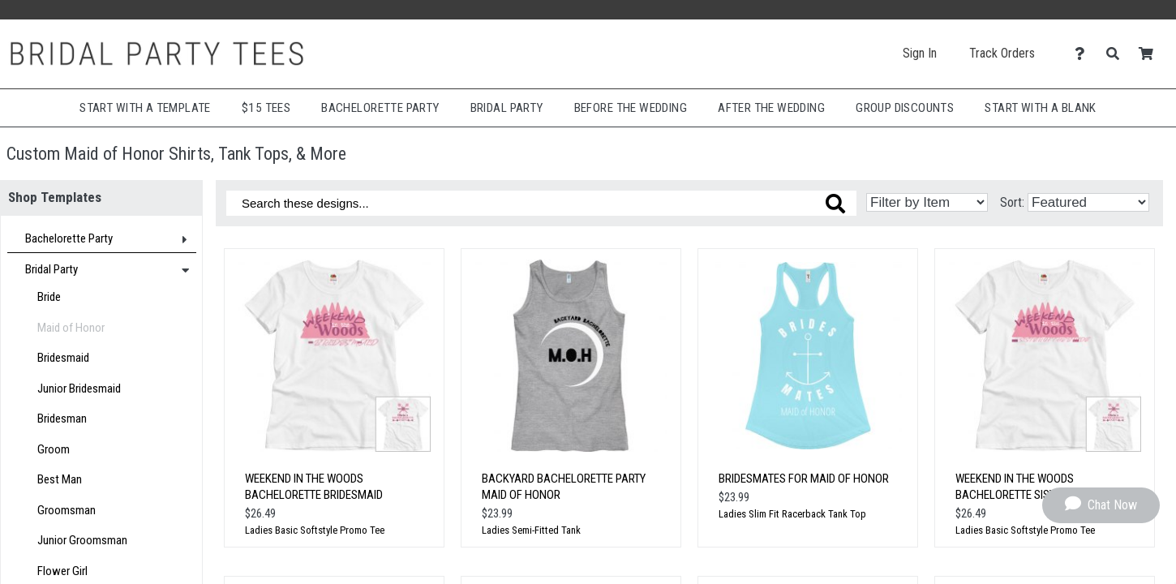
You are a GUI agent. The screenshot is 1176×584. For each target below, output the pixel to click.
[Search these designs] (541, 203)
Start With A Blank (1040, 108)
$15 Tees (266, 108)
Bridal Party (506, 108)
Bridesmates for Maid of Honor (804, 478)
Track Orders (1002, 53)
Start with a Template (145, 108)
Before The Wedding (630, 108)
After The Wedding (771, 108)
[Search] (1117, 54)
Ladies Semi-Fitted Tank (531, 530)
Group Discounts (905, 108)
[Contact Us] (1084, 54)
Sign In (920, 53)
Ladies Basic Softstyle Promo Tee (314, 530)
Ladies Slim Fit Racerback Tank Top (792, 514)
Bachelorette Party (380, 108)
